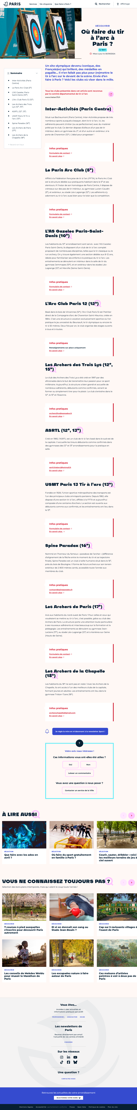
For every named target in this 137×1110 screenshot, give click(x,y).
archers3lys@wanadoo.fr (60, 413)
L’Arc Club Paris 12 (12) (22, 99)
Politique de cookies (97, 1107)
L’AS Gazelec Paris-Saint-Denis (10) (21, 93)
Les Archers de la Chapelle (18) (20, 136)
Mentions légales (26, 1107)
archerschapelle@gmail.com (62, 713)
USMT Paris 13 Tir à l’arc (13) (21, 117)
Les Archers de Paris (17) (21, 129)
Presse (72, 1107)
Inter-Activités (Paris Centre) (21, 81)
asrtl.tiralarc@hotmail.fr (60, 467)
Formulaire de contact (59, 153)
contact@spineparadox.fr (61, 590)
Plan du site (113, 1107)
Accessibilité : (51, 1107)
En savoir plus (55, 156)
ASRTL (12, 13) (19, 111)
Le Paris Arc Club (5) (22, 88)
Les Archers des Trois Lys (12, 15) (22, 105)
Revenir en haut (17, 145)
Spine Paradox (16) (21, 123)
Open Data (81, 1107)
